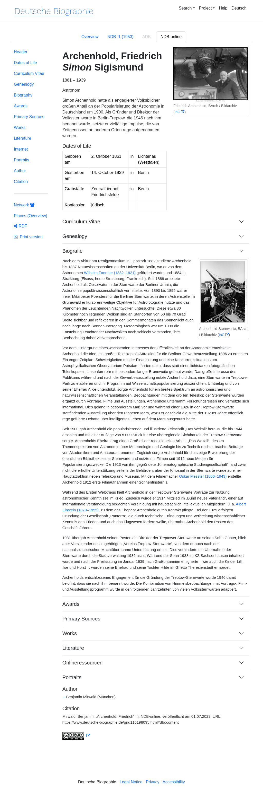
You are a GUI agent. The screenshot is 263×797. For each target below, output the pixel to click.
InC (177, 112)
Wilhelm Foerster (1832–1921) (110, 273)
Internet (21, 149)
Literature (22, 138)
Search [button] (185, 8)
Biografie (72, 251)
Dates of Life (25, 62)
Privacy (152, 782)
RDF (20, 226)
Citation (21, 181)
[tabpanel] (131, 398)
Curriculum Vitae (29, 73)
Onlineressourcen (82, 662)
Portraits (21, 160)
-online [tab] (171, 36)
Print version (28, 237)
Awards (20, 106)
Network (24, 205)
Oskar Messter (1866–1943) (203, 476)
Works (19, 127)
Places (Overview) (30, 216)
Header (20, 52)
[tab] (120, 36)
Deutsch (239, 8)
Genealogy (24, 84)
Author (20, 171)
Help (223, 8)
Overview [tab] (90, 36)
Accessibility (174, 782)
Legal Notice (131, 782)
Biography (23, 95)
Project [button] (205, 8)
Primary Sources (29, 117)
